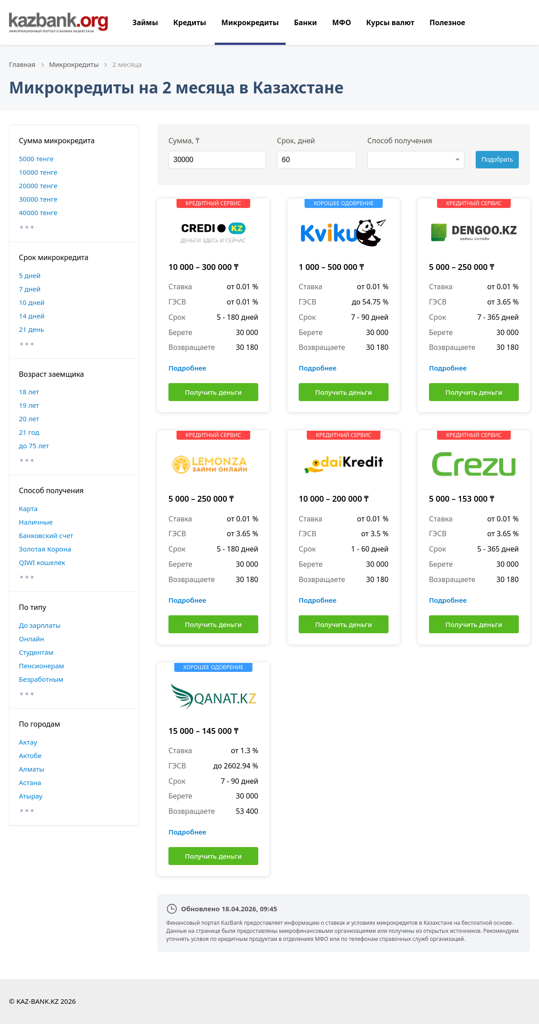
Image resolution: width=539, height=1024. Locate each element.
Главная (22, 64)
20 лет (29, 418)
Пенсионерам (41, 665)
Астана (30, 782)
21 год (29, 432)
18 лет (29, 391)
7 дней (29, 288)
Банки (305, 22)
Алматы (31, 768)
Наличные (36, 521)
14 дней (31, 315)
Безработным (41, 679)
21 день (31, 329)
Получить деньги (213, 392)
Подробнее (187, 367)
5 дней (29, 275)
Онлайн (31, 638)
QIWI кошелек (42, 562)
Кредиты (189, 22)
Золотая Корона (45, 548)
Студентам (36, 652)
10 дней (31, 302)
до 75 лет (34, 445)
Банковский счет (46, 535)
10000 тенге (38, 172)
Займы (145, 22)
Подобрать (497, 159)
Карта (28, 508)
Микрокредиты (250, 22)
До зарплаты (40, 625)
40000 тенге (38, 212)
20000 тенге (38, 185)
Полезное (447, 22)
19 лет (29, 405)
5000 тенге (36, 158)
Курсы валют (390, 22)
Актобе (30, 755)
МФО (341, 22)
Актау (28, 741)
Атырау (30, 795)
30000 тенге (38, 198)
